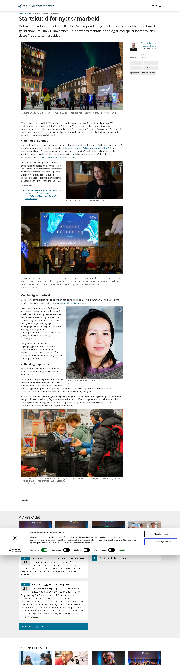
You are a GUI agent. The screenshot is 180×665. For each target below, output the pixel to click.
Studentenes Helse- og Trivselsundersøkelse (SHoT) (85, 148)
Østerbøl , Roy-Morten (150, 43)
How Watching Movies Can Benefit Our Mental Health (48, 184)
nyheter (28, 14)
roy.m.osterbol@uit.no (148, 46)
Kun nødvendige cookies (161, 652)
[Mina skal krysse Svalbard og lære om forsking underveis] (71, 615)
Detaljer (122, 660)
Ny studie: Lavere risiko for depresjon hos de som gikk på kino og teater (56, 181)
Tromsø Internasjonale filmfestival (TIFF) (57, 157)
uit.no (21, 14)
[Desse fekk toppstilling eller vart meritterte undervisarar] (144, 615)
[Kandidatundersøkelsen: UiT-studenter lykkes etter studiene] (35, 615)
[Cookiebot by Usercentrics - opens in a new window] (15, 660)
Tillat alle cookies (161, 644)
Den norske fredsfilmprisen (72, 286)
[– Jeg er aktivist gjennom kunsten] (108, 614)
